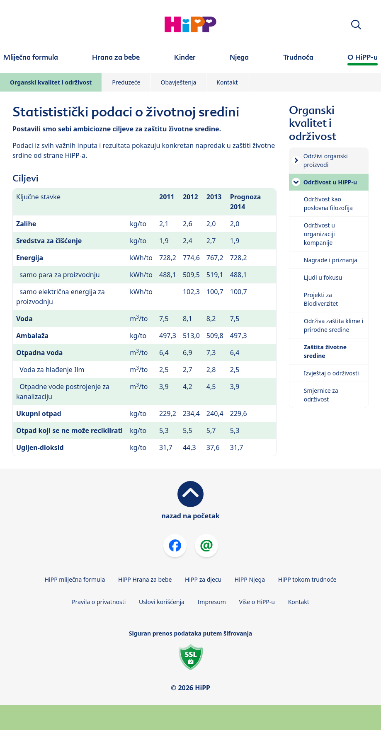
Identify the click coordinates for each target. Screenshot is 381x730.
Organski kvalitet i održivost (51, 82)
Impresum (212, 602)
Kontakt (227, 82)
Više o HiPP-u (257, 602)
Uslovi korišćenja (161, 602)
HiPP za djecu (203, 579)
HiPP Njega (250, 579)
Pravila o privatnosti (99, 602)
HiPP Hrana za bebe (145, 579)
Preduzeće (126, 82)
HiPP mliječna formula (75, 579)
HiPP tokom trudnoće (307, 579)
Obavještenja (178, 82)
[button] (356, 24)
